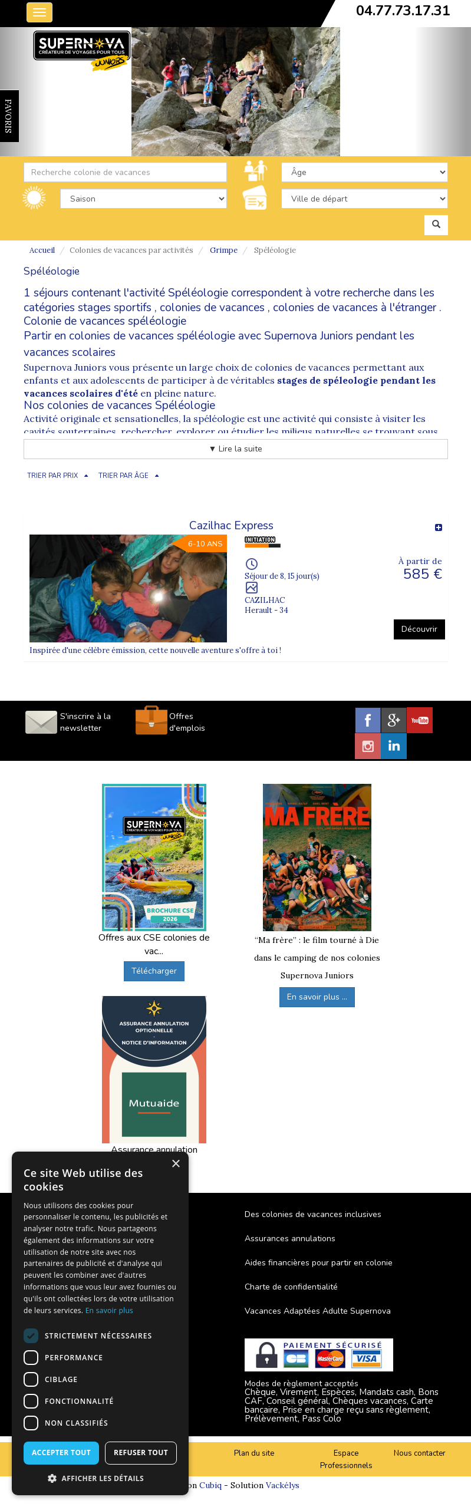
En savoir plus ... (317, 997)
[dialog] (100, 1323)
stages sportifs (114, 307)
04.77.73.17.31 (403, 10)
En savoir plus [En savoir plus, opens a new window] (109, 1310)
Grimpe (224, 250)
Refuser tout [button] (141, 1452)
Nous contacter (420, 1453)
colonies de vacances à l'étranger (354, 307)
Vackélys (282, 1485)
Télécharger (154, 971)
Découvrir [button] (419, 629)
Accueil (42, 250)
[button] (100, 1477)
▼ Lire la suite (236, 448)
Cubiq (210, 1485)
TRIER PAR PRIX (52, 475)
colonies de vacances (212, 307)
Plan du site (254, 1453)
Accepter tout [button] (61, 1452)
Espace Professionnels (346, 1459)
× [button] (175, 1164)
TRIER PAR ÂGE (123, 475)
